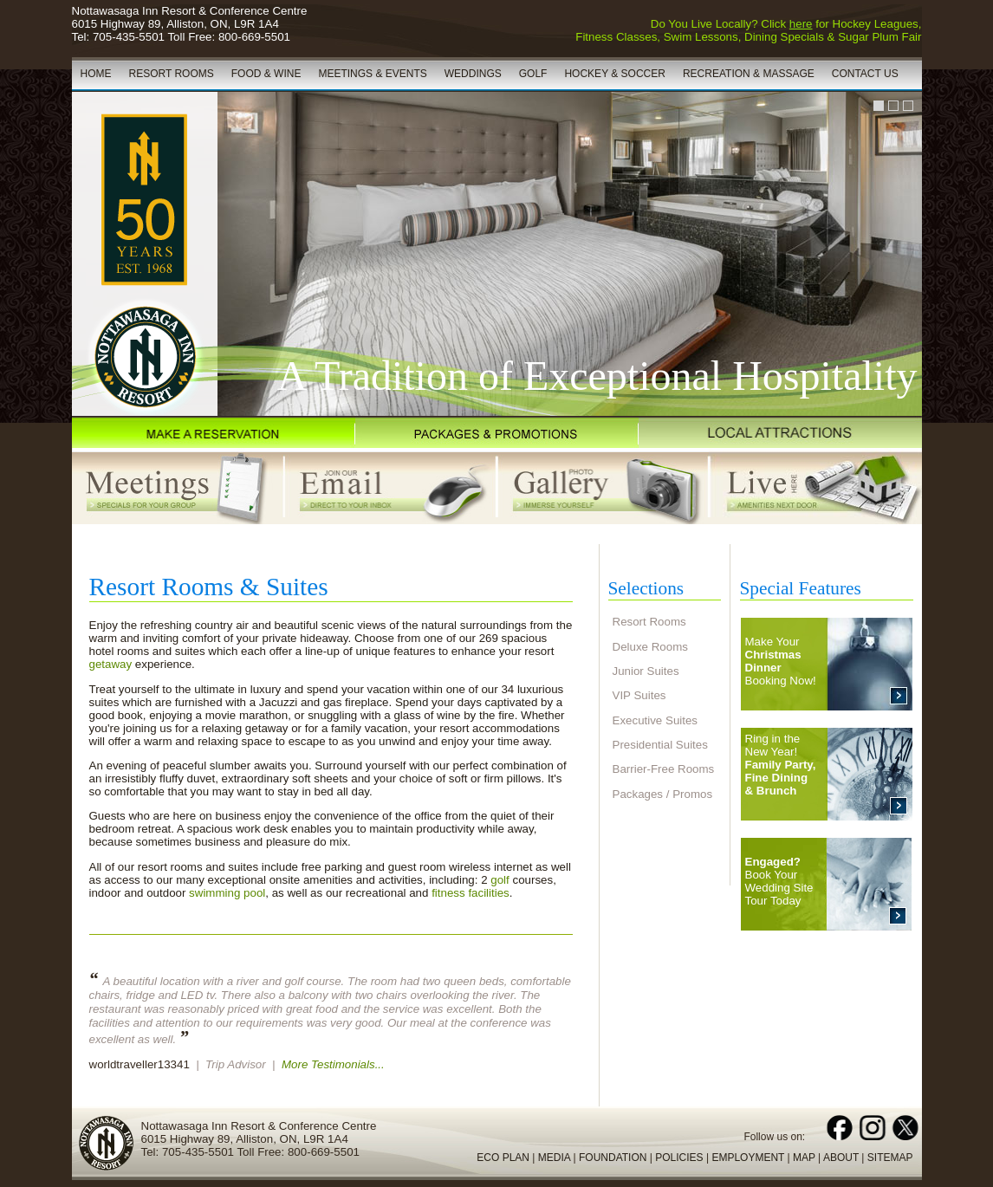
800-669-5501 (254, 36)
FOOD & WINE (266, 74)
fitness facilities (470, 892)
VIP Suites (639, 695)
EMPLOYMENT (747, 1157)
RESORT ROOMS (171, 74)
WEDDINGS (473, 74)
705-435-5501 (129, 36)
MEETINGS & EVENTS (372, 74)
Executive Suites (655, 720)
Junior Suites (646, 671)
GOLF (533, 74)
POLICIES (679, 1157)
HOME (96, 74)
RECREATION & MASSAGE (749, 74)
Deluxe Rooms (650, 646)
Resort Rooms (649, 621)
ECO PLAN (503, 1157)
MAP (804, 1157)
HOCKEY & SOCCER (614, 74)
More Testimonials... (333, 1064)
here (801, 23)
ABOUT (841, 1157)
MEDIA (554, 1157)
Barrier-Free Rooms (664, 768)
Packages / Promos (663, 794)
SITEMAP (890, 1157)
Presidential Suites (660, 744)
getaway (111, 664)
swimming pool (227, 892)
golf (499, 879)
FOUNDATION (612, 1157)
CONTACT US (865, 74)
